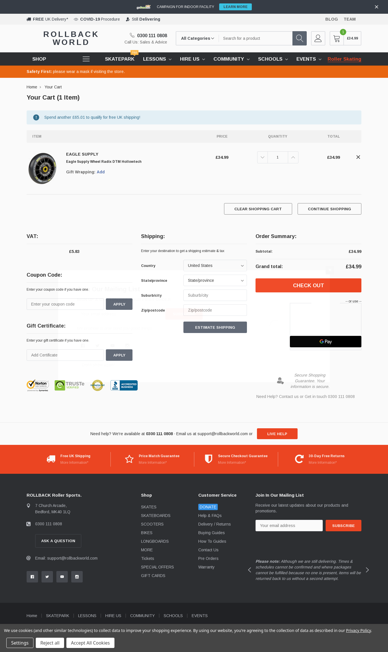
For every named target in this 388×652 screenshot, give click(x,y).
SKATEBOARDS (156, 515)
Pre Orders (208, 558)
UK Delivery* (50, 19)
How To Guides (212, 541)
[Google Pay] (325, 341)
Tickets (147, 558)
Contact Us (208, 550)
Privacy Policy (358, 630)
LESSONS (154, 59)
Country (148, 266)
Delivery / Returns (214, 524)
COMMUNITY (228, 59)
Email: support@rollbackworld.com (66, 558)
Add (101, 172)
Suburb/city (151, 296)
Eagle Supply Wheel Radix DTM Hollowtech (103, 162)
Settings (20, 643)
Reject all (50, 643)
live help (277, 434)
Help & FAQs (210, 515)
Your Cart (53, 87)
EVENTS (306, 59)
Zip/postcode (153, 310)
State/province (154, 281)
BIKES (147, 532)
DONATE (208, 507)
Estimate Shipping (215, 327)
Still (146, 19)
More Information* (74, 463)
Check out (308, 285)
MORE (147, 550)
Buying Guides (211, 532)
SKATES (149, 507)
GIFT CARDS (153, 575)
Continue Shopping (329, 209)
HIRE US (189, 59)
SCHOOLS (270, 59)
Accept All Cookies (90, 643)
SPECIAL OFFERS (157, 567)
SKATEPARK (57, 615)
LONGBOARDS (155, 541)
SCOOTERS (152, 524)
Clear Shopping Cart (258, 209)
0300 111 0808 (148, 35)
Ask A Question (58, 541)
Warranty (206, 567)
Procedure (100, 19)
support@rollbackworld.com (222, 433)
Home (32, 87)
